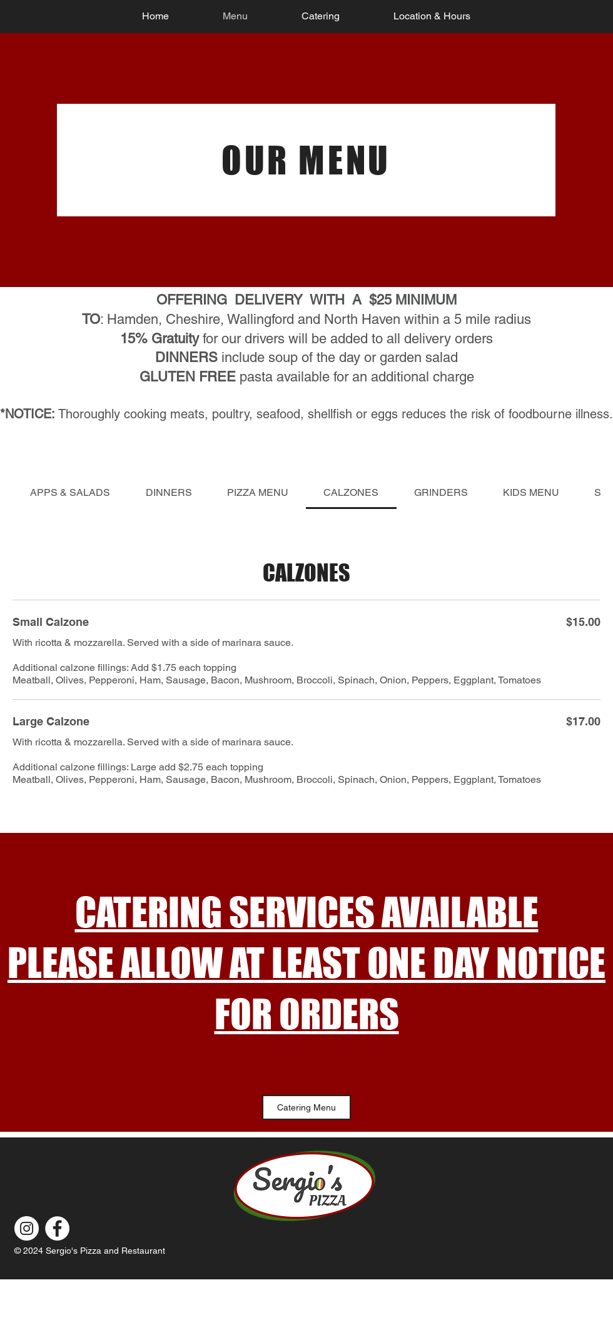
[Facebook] (57, 1228)
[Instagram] (26, 1228)
